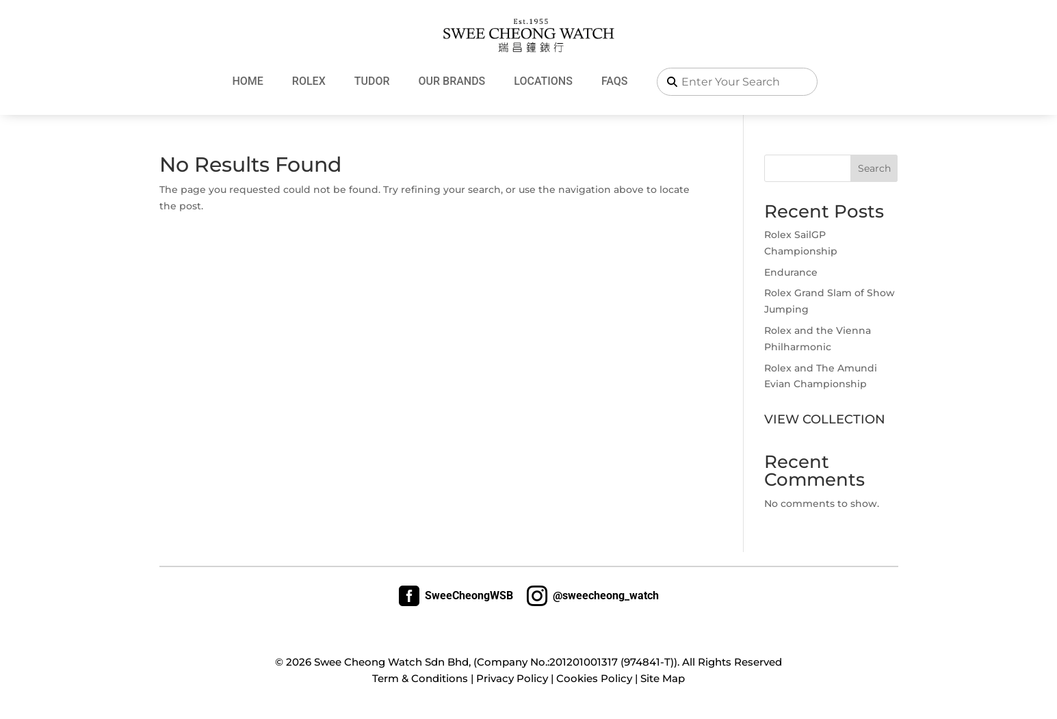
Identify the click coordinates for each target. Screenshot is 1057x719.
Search (874, 168)
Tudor (372, 81)
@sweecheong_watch (593, 596)
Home (247, 81)
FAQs (614, 81)
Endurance (791, 272)
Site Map (662, 678)
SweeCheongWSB (456, 596)
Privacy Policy (512, 678)
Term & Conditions (420, 678)
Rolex (309, 81)
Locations (543, 81)
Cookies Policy (594, 678)
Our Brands (452, 81)
